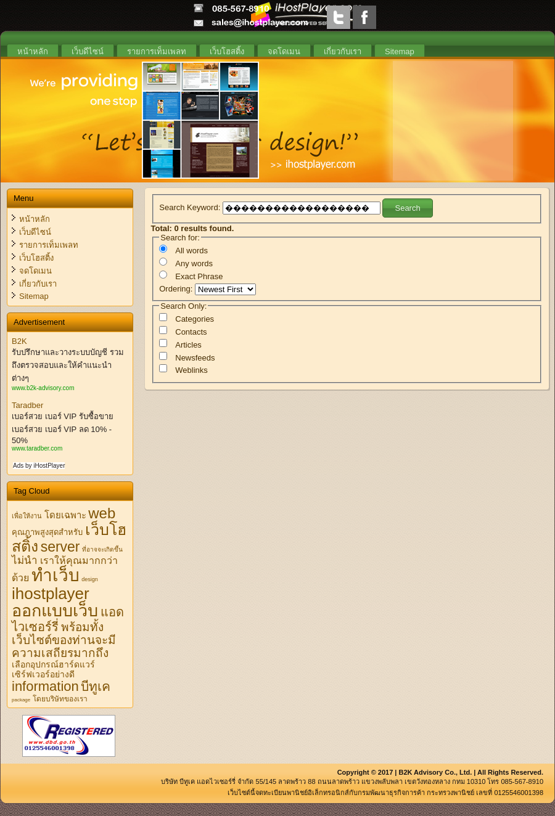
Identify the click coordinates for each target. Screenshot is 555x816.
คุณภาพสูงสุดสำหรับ (47, 532)
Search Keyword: (191, 206)
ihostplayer (50, 593)
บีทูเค (95, 686)
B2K (19, 341)
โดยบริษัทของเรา (60, 699)
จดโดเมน (284, 51)
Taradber (27, 405)
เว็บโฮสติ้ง (227, 51)
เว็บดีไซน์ (88, 51)
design (89, 579)
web (101, 513)
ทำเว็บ (55, 575)
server (60, 547)
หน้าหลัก (32, 51)
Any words (194, 263)
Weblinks (191, 370)
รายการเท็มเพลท (156, 51)
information (45, 686)
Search (407, 208)
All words (191, 250)
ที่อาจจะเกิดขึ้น (102, 549)
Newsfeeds (195, 357)
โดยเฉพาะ (65, 515)
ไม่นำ (25, 560)
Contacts (191, 332)
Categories (194, 319)
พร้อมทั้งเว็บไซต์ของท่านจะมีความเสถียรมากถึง (64, 640)
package (21, 700)
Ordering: (177, 288)
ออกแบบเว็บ (55, 611)
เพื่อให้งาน (27, 516)
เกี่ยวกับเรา (342, 51)
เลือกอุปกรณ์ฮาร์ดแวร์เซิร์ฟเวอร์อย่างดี (53, 669)
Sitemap (399, 51)
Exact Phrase (199, 276)
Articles (188, 344)
